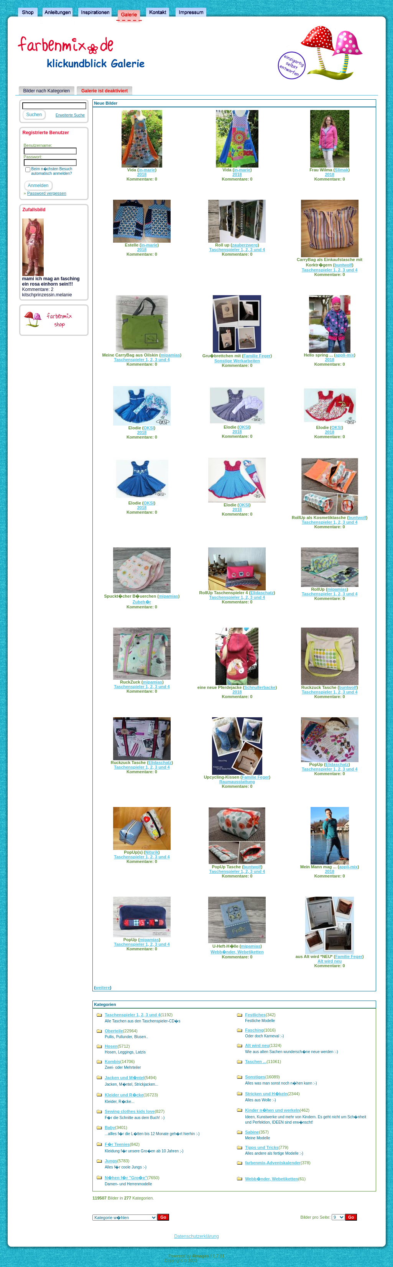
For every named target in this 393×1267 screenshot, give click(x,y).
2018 (141, 174)
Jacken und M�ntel (124, 1077)
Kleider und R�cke (124, 1095)
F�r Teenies (117, 1144)
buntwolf (343, 265)
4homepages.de (213, 1260)
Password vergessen (46, 193)
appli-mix (344, 355)
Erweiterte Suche (70, 115)
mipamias (170, 355)
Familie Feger (257, 355)
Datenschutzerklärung (196, 1236)
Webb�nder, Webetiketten (236, 952)
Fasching (254, 1030)
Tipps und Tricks (261, 1147)
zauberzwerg (245, 245)
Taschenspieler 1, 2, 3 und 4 (237, 249)
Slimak (341, 170)
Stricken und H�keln (266, 1093)
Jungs (111, 1161)
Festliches (255, 1014)
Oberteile (114, 1031)
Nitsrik (151, 852)
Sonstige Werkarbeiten (237, 360)
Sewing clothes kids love (130, 1111)
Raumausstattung (237, 781)
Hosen (111, 1046)
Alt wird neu (329, 961)
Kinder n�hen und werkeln (272, 1110)
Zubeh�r (142, 602)
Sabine (252, 1132)
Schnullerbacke (259, 687)
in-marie (147, 170)
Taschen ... (255, 1061)
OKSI (149, 428)
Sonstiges (255, 1077)
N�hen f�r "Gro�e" (126, 1177)
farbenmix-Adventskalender (273, 1162)
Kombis (112, 1061)
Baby (110, 1127)
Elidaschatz (262, 592)
